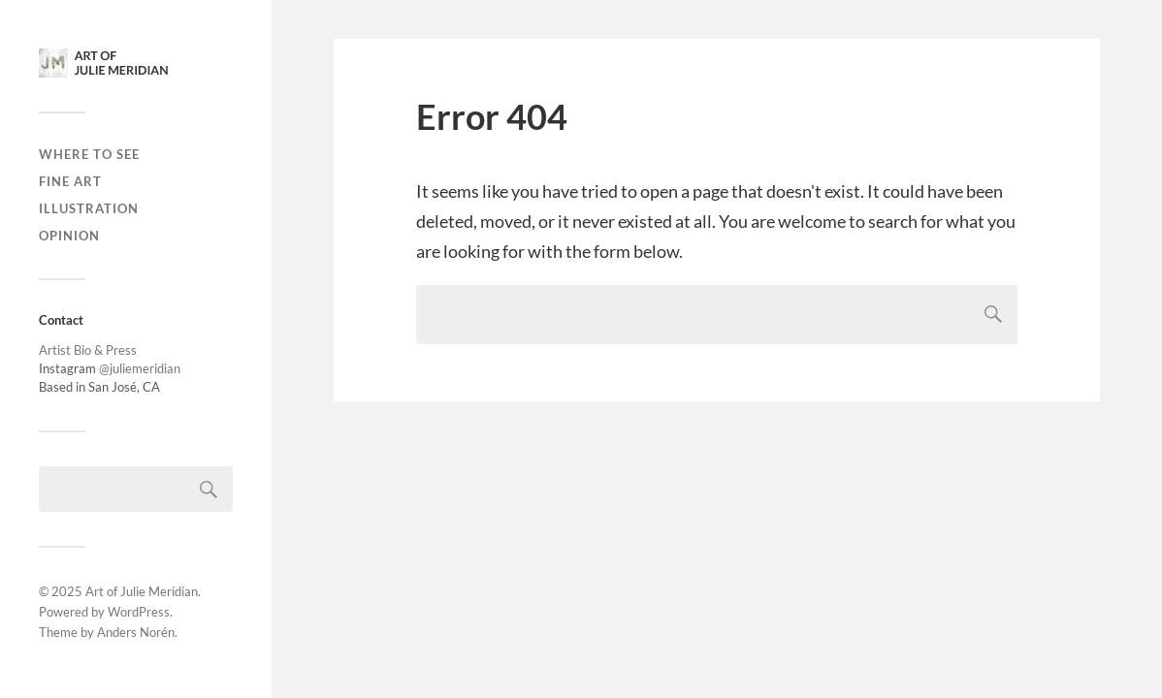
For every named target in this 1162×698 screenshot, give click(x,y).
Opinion (69, 235)
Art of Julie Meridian (141, 591)
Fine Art (70, 181)
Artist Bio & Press (88, 350)
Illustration (89, 208)
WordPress (139, 611)
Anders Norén (136, 632)
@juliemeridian (139, 368)
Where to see (89, 154)
